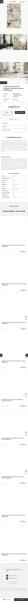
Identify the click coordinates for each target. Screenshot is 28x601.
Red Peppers (24, 589)
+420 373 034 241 (11, 576)
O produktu (14, 123)
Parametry (14, 126)
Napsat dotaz (13, 582)
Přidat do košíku (20, 112)
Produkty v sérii (14, 130)
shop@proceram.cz (12, 578)
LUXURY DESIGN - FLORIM (17, 95)
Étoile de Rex (15, 96)
